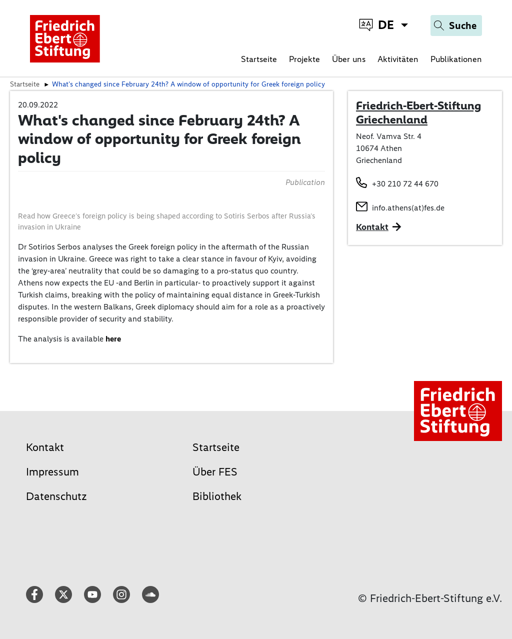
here (113, 339)
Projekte (304, 59)
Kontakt (45, 447)
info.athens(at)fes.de (408, 207)
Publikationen (456, 59)
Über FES (215, 471)
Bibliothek (217, 496)
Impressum (52, 471)
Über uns (349, 59)
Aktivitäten (398, 59)
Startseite (259, 59)
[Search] (456, 25)
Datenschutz (56, 496)
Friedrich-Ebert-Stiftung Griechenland (418, 112)
